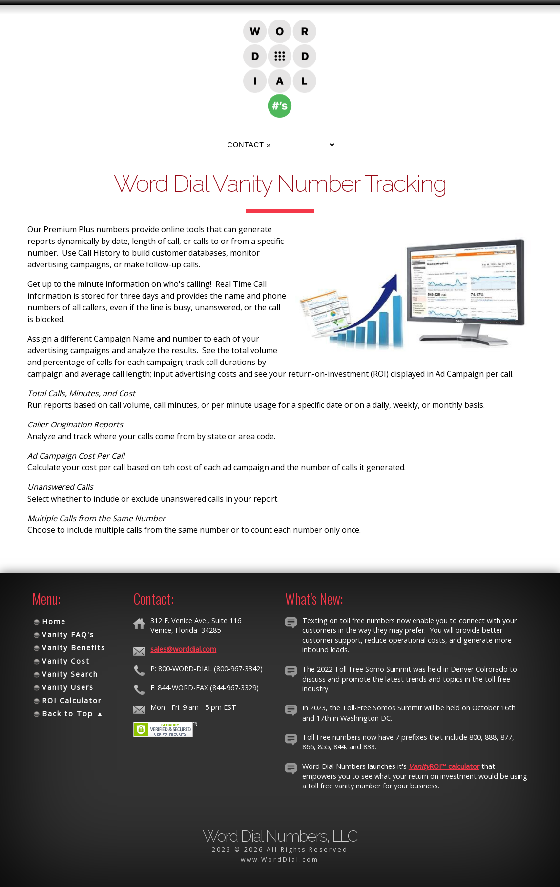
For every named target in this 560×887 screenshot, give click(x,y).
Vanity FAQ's (68, 634)
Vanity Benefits (73, 647)
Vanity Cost (66, 660)
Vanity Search (70, 674)
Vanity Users (68, 687)
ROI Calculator (72, 700)
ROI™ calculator (444, 766)
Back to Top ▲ (73, 713)
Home (54, 621)
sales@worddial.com (183, 649)
